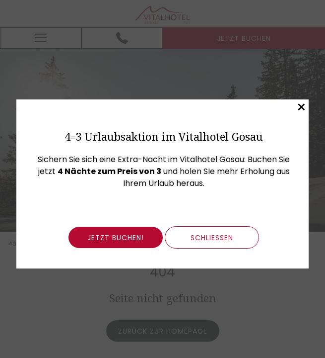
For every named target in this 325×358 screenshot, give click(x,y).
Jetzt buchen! (115, 238)
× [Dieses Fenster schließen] (301, 107)
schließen (212, 238)
